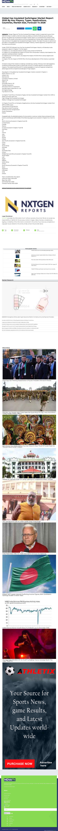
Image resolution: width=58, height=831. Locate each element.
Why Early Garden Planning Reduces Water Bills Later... (42, 259)
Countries (41, 6)
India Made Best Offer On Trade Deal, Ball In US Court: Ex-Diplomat (24, 552)
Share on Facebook (20, 28)
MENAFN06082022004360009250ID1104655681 (16, 188)
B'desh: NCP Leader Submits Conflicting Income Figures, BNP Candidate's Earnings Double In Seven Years (26, 593)
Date (4, 27)
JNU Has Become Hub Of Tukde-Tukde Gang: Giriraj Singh (21, 520)
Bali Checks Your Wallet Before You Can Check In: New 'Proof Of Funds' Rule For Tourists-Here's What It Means (28, 446)
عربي (31, 4)
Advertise (6, 796)
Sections (49, 6)
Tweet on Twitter (28, 28)
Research (34, 6)
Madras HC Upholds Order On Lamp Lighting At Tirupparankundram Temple (27, 478)
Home (3, 6)
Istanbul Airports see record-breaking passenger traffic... (42, 250)
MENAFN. (10, 827)
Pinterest (10, 819)
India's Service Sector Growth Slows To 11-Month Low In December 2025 (25, 626)
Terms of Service (7, 791)
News (8, 6)
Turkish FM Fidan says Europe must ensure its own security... (43, 269)
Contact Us (6, 795)
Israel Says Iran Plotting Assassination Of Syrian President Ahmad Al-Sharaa (26, 380)
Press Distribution (16, 6)
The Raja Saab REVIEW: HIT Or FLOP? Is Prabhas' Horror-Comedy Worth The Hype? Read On (27, 659)
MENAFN (5, 34)
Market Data (27, 6)
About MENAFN (7, 798)
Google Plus (10, 818)
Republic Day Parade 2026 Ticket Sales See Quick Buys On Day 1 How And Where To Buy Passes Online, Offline (29, 412)
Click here (12, 784)
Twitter (9, 816)
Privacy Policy (7, 793)
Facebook (10, 814)
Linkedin (10, 821)
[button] (34, 4)
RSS (9, 823)
